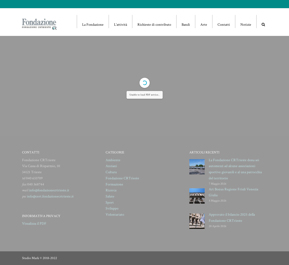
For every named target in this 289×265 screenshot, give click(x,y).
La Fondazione (93, 24)
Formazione (114, 184)
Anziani (111, 166)
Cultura (111, 172)
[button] (263, 21)
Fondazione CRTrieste (122, 178)
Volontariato (115, 214)
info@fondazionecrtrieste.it (49, 190)
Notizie (245, 24)
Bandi (186, 24)
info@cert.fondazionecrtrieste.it (50, 196)
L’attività (120, 24)
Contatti (224, 24)
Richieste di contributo (154, 24)
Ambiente (113, 160)
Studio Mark (30, 258)
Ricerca (111, 190)
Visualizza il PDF (34, 223)
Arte (203, 24)
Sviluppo (112, 208)
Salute (110, 196)
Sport (110, 202)
